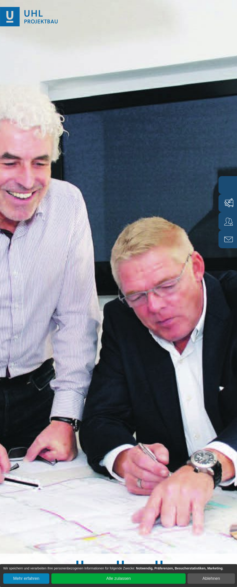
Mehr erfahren (26, 578)
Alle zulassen (118, 578)
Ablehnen (211, 578)
